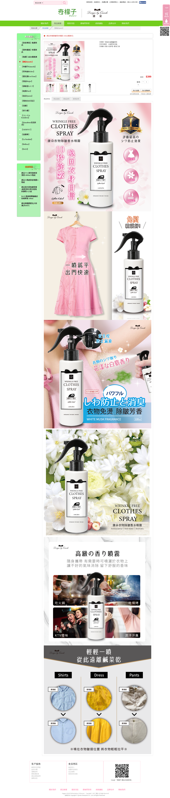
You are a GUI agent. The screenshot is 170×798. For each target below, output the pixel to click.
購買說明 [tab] (76, 99)
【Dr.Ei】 (25, 149)
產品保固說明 (36, 776)
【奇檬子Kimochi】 (28, 67)
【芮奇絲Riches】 (28, 71)
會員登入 (97, 2)
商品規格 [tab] (57, 99)
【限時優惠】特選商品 (29, 51)
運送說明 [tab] (66, 99)
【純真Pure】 (26, 91)
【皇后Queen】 (27, 96)
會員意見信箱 (73, 774)
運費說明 (34, 772)
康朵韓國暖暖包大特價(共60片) (29, 204)
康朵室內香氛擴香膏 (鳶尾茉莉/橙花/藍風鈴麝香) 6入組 (29, 189)
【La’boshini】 (27, 139)
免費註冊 (105, 2)
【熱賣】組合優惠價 (29, 57)
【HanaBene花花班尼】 (28, 124)
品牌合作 (112, 23)
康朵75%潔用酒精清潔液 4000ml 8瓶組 (29, 174)
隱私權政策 (35, 774)
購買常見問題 (36, 767)
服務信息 (34, 778)
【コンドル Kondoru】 (25, 117)
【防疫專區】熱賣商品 (29, 44)
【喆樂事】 (25, 134)
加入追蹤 (136, 90)
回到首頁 (89, 2)
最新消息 (71, 23)
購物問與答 (85, 23)
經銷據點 (99, 23)
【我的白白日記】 (28, 101)
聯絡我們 (125, 23)
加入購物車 (146, 90)
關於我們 (44, 23)
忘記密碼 (71, 772)
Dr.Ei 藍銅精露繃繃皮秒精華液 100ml (29, 197)
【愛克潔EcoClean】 (29, 76)
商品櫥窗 (57, 22)
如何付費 (34, 769)
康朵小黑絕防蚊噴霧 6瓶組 (29, 181)
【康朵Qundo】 (27, 62)
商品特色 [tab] (47, 99)
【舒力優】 (25, 111)
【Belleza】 (25, 144)
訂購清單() (114, 2)
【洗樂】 (24, 106)
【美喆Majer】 (27, 81)
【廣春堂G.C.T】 (28, 86)
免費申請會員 (73, 769)
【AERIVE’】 (26, 130)
